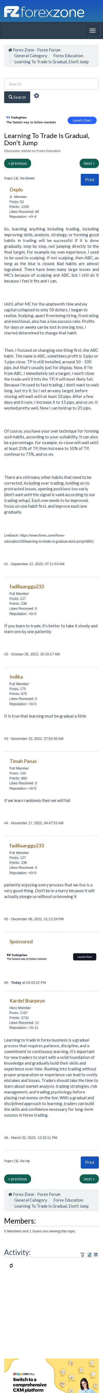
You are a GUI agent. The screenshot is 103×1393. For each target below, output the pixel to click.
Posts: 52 (16, 202)
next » (89, 163)
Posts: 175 (17, 689)
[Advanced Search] (36, 96)
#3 (6, 739)
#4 (6, 823)
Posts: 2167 (18, 1013)
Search (17, 97)
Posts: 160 (17, 773)
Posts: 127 (17, 599)
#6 (6, 982)
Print (89, 179)
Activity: (17, 1252)
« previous (17, 163)
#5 (6, 919)
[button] (90, 180)
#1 (6, 564)
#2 (6, 654)
